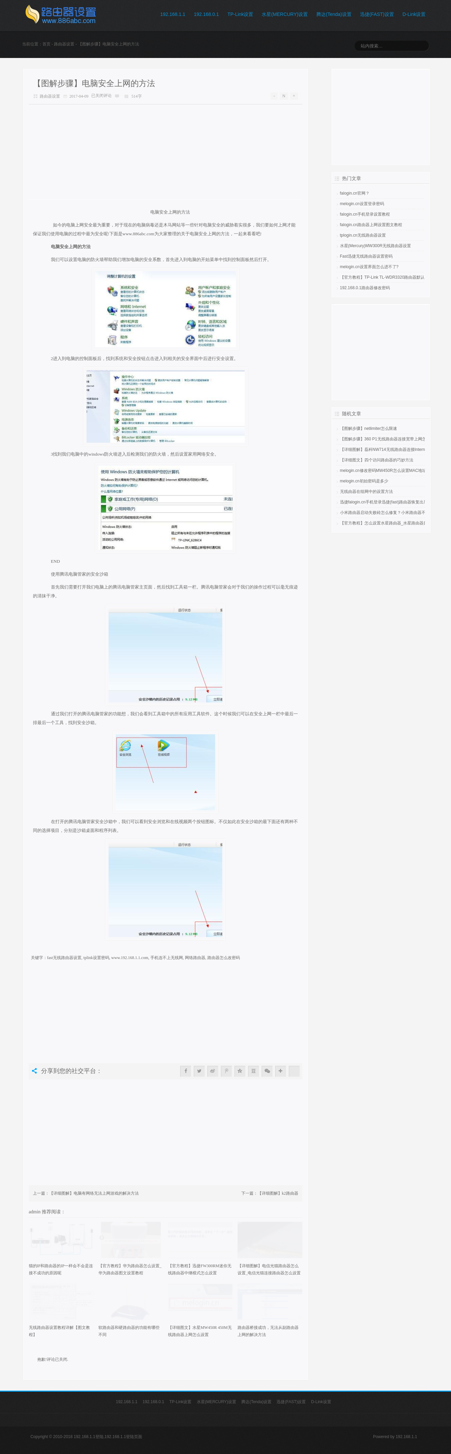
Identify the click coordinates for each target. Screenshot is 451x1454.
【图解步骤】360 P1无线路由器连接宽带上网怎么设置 (389, 439)
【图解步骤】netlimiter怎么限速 (368, 428)
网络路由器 (195, 957)
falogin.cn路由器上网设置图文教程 (371, 224)
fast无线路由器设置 (64, 957)
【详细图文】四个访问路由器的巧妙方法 (376, 460)
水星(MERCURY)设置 (285, 14)
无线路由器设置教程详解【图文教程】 (59, 1331)
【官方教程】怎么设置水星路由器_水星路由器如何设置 (390, 523)
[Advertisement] (165, 151)
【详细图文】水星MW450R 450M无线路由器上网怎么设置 (200, 1331)
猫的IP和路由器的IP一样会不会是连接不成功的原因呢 (61, 1269)
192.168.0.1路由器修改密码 (365, 287)
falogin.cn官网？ (355, 193)
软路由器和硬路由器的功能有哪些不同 (128, 1331)
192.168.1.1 (172, 14)
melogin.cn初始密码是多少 (364, 481)
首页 (46, 44)
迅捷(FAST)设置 (377, 14)
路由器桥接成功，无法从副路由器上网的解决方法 (268, 1331)
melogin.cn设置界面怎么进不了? (369, 266)
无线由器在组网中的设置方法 (366, 491)
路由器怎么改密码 (223, 957)
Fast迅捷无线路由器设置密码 (366, 256)
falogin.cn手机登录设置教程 (365, 214)
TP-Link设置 (240, 14)
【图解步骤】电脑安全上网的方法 (94, 83)
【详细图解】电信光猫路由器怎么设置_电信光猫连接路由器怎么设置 (269, 1269)
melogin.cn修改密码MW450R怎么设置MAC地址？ (385, 470)
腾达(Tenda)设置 (333, 14)
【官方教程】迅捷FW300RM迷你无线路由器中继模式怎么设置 (199, 1269)
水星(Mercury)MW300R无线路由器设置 (375, 245)
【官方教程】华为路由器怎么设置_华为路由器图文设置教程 (130, 1269)
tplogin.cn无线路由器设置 (363, 235)
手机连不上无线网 (166, 957)
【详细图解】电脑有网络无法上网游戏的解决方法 (94, 1193)
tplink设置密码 (96, 957)
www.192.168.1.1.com (129, 957)
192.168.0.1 (206, 14)
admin (35, 1211)
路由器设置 (64, 44)
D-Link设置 (414, 14)
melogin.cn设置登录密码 (362, 203)
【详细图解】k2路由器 (278, 1193)
